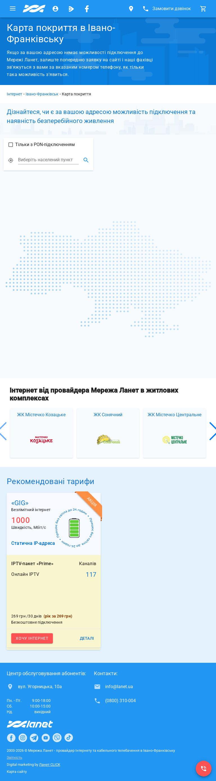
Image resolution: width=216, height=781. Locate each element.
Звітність (14, 757)
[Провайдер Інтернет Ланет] (36, 724)
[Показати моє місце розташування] (10, 163)
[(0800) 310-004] (204, 768)
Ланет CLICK (49, 764)
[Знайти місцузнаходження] (86, 163)
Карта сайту (17, 771)
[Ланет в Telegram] (34, 737)
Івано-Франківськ (42, 94)
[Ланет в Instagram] (22, 737)
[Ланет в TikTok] (68, 737)
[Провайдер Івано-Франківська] (34, 8)
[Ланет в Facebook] (11, 737)
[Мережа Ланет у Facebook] (87, 8)
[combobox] (48, 162)
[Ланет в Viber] (57, 737)
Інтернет (14, 94)
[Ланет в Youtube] (45, 737)
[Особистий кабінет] (55, 8)
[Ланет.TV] (71, 8)
